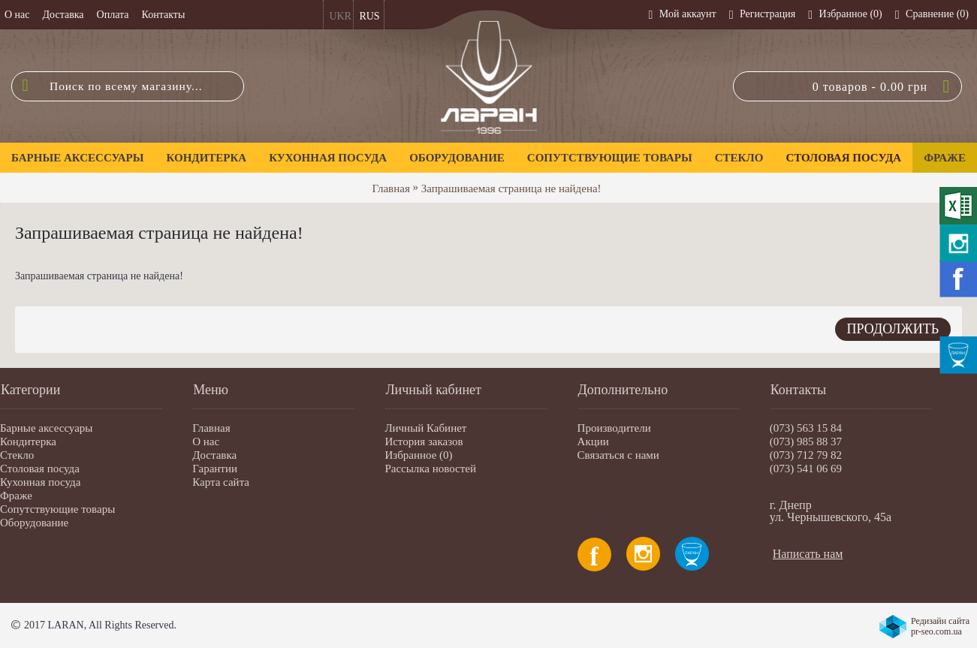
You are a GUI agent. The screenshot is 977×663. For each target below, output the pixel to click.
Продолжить (893, 328)
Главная (390, 188)
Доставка (214, 455)
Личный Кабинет (425, 428)
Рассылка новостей (430, 469)
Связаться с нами (618, 455)
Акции (593, 441)
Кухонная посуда (40, 482)
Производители (614, 428)
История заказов (423, 441)
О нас (205, 441)
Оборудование (34, 523)
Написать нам (808, 553)
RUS (369, 16)
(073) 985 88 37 (806, 441)
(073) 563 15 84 (806, 428)
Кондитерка (28, 441)
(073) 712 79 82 (806, 455)
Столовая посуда (40, 469)
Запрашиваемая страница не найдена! (511, 188)
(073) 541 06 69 (806, 469)
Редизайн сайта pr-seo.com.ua (940, 626)
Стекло (17, 455)
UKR (340, 16)
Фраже (16, 496)
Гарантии (214, 469)
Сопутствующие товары (57, 509)
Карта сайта (220, 482)
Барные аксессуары (46, 428)
